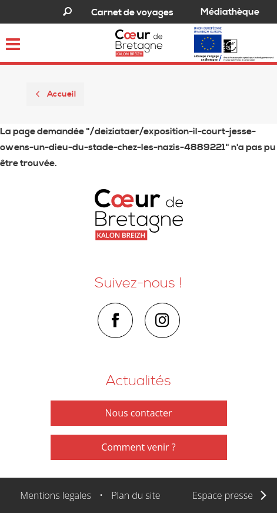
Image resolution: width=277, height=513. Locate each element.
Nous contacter (138, 412)
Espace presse (222, 495)
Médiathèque (230, 12)
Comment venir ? (138, 447)
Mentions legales (55, 495)
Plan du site (135, 495)
